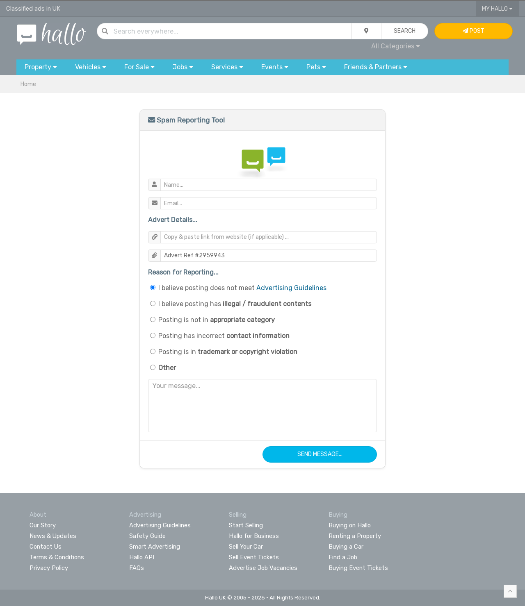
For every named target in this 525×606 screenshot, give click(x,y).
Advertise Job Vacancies (263, 568)
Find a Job (343, 557)
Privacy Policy (49, 568)
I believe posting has (234, 304)
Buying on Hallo (350, 525)
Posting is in (227, 352)
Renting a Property (355, 536)
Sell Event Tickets (254, 557)
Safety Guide (147, 536)
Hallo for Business (254, 536)
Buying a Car (346, 546)
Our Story (43, 525)
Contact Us (46, 546)
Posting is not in (216, 320)
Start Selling (246, 525)
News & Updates (53, 536)
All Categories (395, 46)
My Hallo (497, 8)
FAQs (136, 568)
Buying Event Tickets (358, 568)
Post (473, 30)
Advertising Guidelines (291, 288)
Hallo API (141, 557)
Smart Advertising (154, 546)
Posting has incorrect (224, 336)
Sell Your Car (246, 546)
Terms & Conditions (57, 557)
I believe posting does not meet (242, 288)
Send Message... (319, 454)
